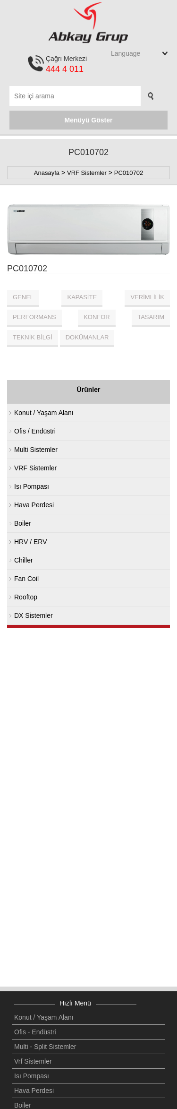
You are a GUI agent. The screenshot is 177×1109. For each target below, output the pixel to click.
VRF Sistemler (87, 172)
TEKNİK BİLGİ (32, 337)
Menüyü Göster (89, 120)
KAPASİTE (82, 297)
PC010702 (128, 172)
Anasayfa (46, 172)
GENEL (23, 297)
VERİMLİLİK (147, 297)
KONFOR (97, 317)
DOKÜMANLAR (87, 337)
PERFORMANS (34, 317)
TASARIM (150, 317)
